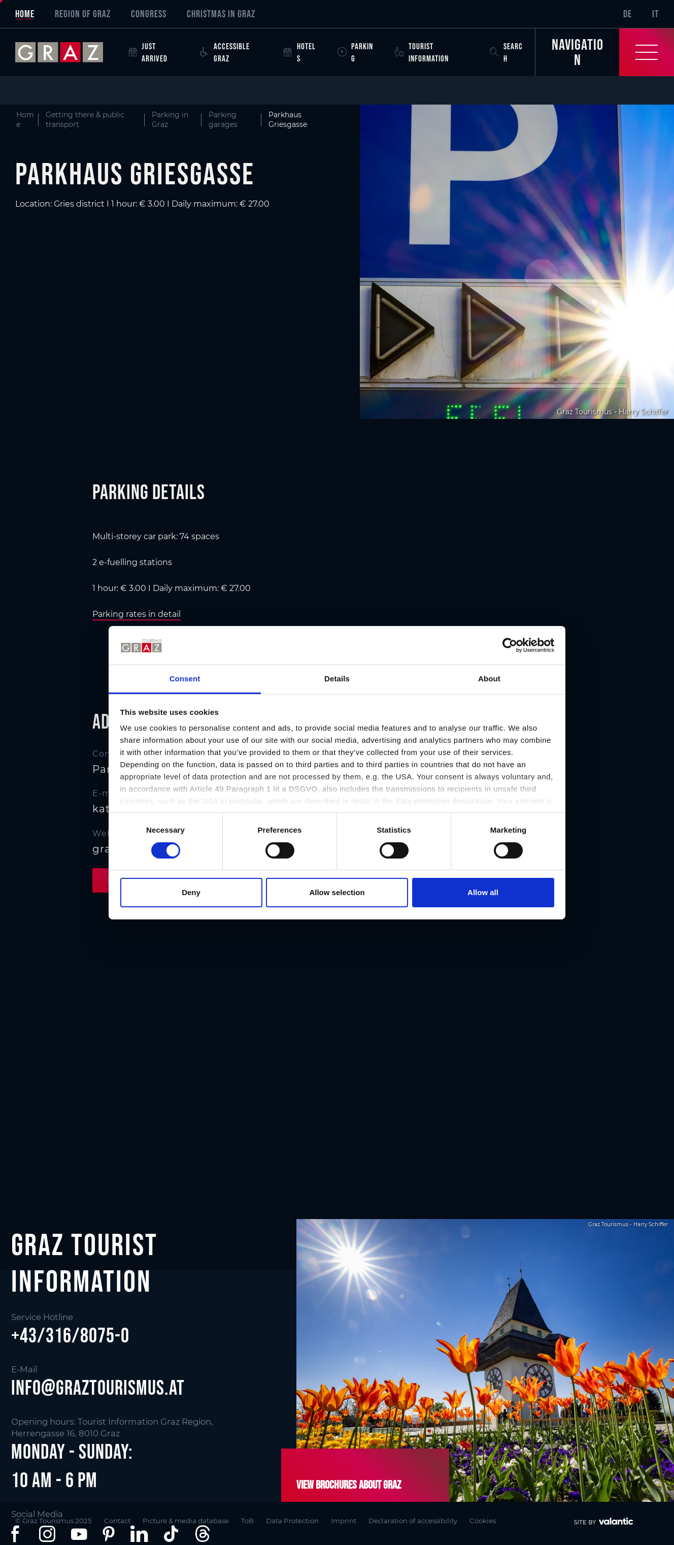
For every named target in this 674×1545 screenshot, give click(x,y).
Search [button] (506, 52)
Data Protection (292, 1521)
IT (655, 13)
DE (627, 13)
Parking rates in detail (136, 614)
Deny (191, 892)
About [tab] (489, 678)
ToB (247, 1521)
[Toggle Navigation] (604, 52)
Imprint (343, 1521)
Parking (355, 52)
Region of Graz (83, 13)
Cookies (482, 1521)
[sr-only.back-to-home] (66, 52)
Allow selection (336, 892)
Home (25, 13)
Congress (148, 13)
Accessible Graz (225, 52)
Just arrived (147, 52)
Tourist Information (422, 52)
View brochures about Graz (348, 1484)
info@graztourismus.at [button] (98, 1387)
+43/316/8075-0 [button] (70, 1335)
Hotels (299, 52)
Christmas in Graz (221, 13)
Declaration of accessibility (412, 1521)
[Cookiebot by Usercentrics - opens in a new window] (509, 645)
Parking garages (223, 119)
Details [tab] (337, 678)
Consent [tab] (185, 678)
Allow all (482, 892)
